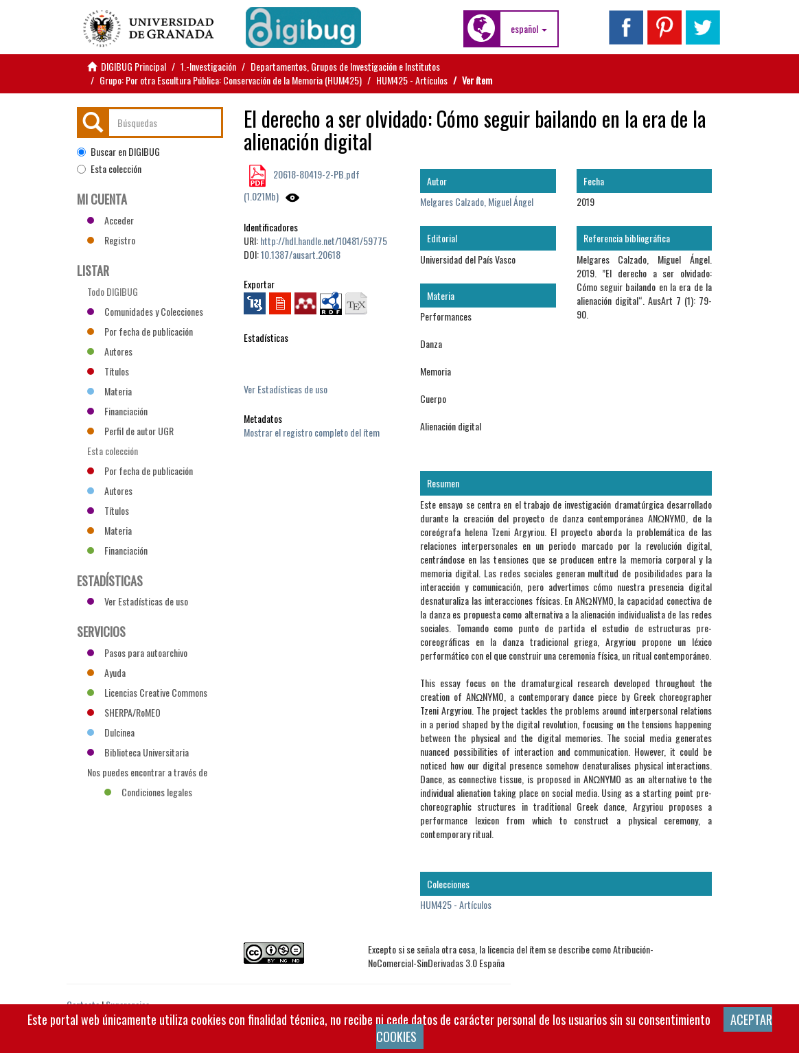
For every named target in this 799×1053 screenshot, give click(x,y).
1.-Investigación (208, 66)
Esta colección (109, 169)
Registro (111, 240)
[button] (529, 28)
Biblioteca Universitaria (138, 752)
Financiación (117, 411)
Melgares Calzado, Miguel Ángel (476, 201)
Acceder (110, 220)
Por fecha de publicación (140, 331)
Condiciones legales (148, 792)
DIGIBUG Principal (133, 66)
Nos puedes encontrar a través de (147, 774)
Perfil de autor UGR (130, 431)
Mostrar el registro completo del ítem (312, 432)
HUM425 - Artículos (412, 80)
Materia (109, 391)
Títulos (108, 371)
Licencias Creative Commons (147, 692)
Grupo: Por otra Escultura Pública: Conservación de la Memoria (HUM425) (231, 80)
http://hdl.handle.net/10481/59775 (323, 240)
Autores (109, 351)
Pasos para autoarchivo (137, 652)
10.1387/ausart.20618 (300, 254)
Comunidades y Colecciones (145, 311)
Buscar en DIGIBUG (118, 152)
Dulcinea (111, 732)
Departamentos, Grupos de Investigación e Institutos (345, 66)
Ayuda (106, 672)
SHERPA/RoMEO (124, 712)
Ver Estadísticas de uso (285, 389)
